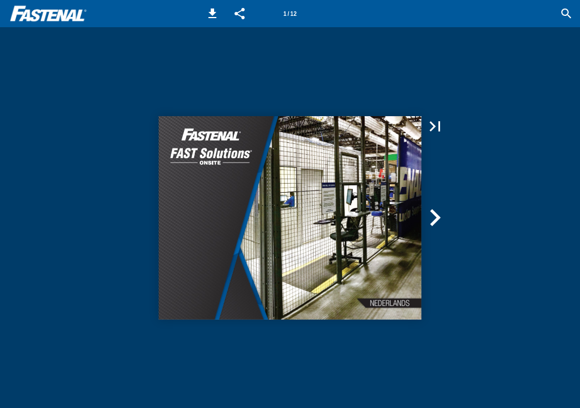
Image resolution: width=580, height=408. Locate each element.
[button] (212, 13)
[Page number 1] (290, 13)
